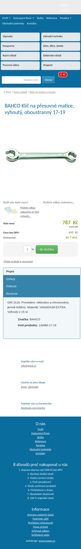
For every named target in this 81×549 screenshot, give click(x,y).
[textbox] (21, 80)
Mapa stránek (40, 526)
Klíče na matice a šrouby (43, 92)
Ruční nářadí (20, 92)
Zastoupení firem (23, 18)
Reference (51, 18)
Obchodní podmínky (13, 23)
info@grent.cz (28, 365)
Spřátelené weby (41, 535)
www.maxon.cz (47, 540)
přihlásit (64, 5)
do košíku (47, 249)
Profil (6, 18)
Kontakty (31, 23)
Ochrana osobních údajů (40, 514)
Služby (40, 18)
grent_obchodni (29, 387)
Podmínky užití (40, 518)
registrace (65, 10)
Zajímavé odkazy (40, 531)
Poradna (65, 18)
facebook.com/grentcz (33, 408)
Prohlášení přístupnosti (40, 522)
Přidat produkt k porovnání (18, 261)
